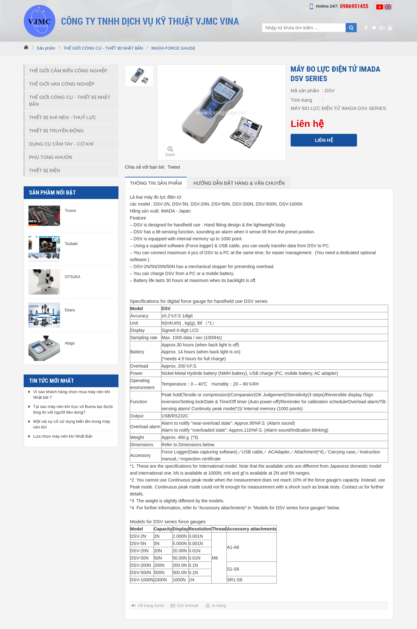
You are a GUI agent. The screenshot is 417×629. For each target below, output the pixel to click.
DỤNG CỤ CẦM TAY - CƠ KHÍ (61, 144)
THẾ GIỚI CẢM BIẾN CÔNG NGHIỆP (68, 70)
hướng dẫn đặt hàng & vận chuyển (239, 183)
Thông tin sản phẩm (156, 183)
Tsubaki (71, 244)
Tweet (173, 167)
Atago (70, 343)
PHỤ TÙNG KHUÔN (50, 157)
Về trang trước (151, 605)
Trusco (70, 210)
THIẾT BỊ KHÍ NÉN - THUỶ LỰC (62, 117)
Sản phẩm (46, 48)
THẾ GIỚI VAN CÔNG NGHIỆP (61, 84)
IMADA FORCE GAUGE (173, 48)
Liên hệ (324, 140)
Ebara (70, 310)
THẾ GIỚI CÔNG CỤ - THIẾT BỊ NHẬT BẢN (103, 48)
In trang (219, 605)
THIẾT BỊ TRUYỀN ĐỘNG (56, 130)
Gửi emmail (187, 605)
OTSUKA (72, 277)
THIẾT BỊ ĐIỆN (44, 170)
